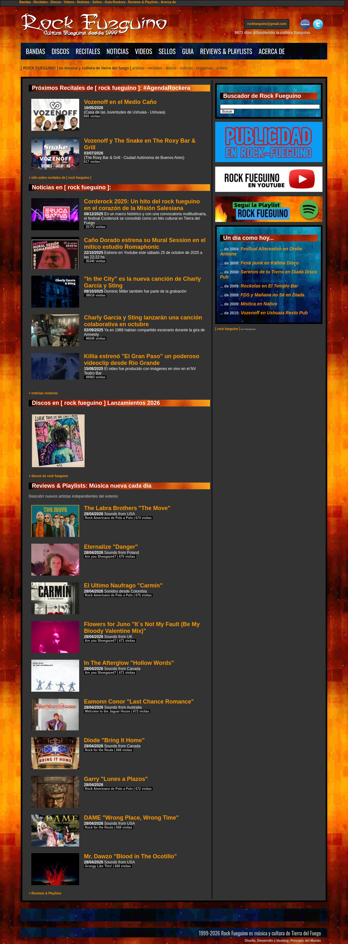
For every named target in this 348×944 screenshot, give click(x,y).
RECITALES (88, 51)
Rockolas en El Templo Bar (269, 285)
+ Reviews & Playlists (45, 893)
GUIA (187, 51)
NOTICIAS (118, 51)
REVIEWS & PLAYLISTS (226, 51)
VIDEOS (143, 51)
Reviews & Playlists (143, 2)
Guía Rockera (115, 2)
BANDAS (35, 51)
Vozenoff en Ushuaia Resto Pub (274, 312)
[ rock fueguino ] (227, 329)
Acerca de (168, 2)
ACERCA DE (272, 51)
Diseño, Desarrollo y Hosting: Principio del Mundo (283, 940)
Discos (55, 2)
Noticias (83, 2)
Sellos (97, 2)
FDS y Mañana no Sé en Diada (273, 294)
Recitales (41, 2)
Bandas (25, 2)
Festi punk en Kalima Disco (270, 262)
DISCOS (61, 51)
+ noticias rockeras (43, 393)
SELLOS (167, 51)
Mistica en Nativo (259, 303)
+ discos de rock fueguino (48, 476)
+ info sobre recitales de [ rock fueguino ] (60, 177)
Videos (69, 2)
